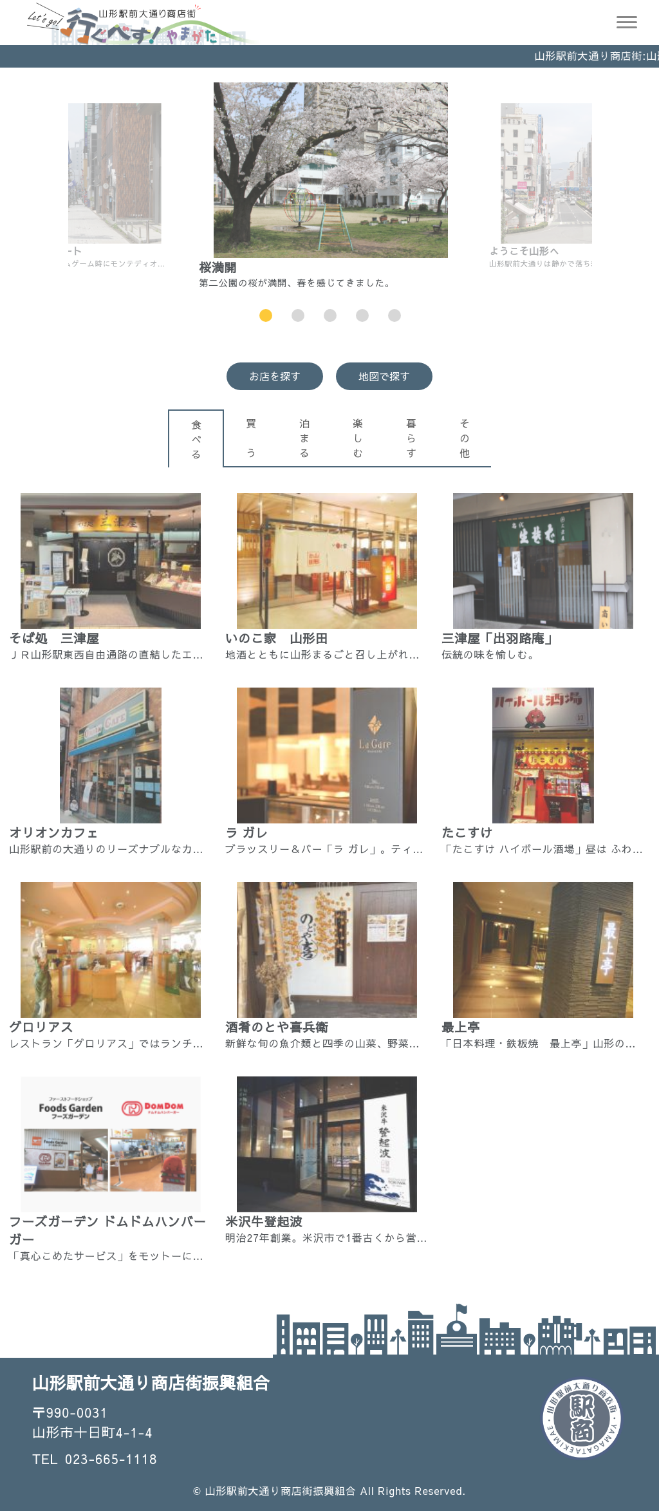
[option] (331, 186)
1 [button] (266, 315)
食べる (196, 439)
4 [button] (363, 315)
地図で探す (384, 376)
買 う (251, 438)
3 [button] (330, 315)
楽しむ (358, 438)
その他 (465, 438)
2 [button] (298, 315)
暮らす (411, 438)
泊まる (304, 438)
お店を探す (275, 376)
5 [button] (395, 315)
